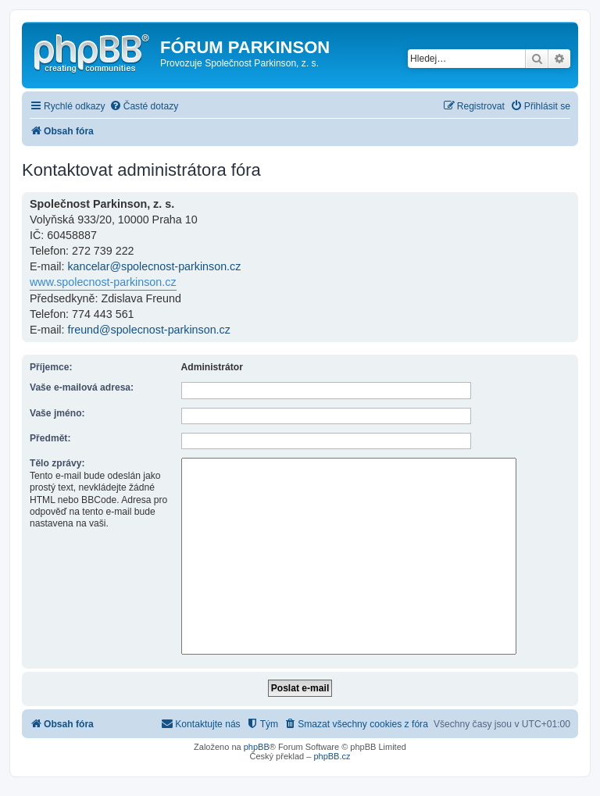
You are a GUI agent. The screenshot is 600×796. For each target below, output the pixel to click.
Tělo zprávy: (57, 463)
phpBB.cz (331, 756)
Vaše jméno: (57, 413)
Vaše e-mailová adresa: (82, 387)
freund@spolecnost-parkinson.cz (148, 329)
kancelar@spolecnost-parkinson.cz (154, 266)
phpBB (257, 746)
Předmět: (50, 438)
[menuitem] (144, 106)
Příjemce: (51, 367)
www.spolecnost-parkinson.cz (103, 282)
